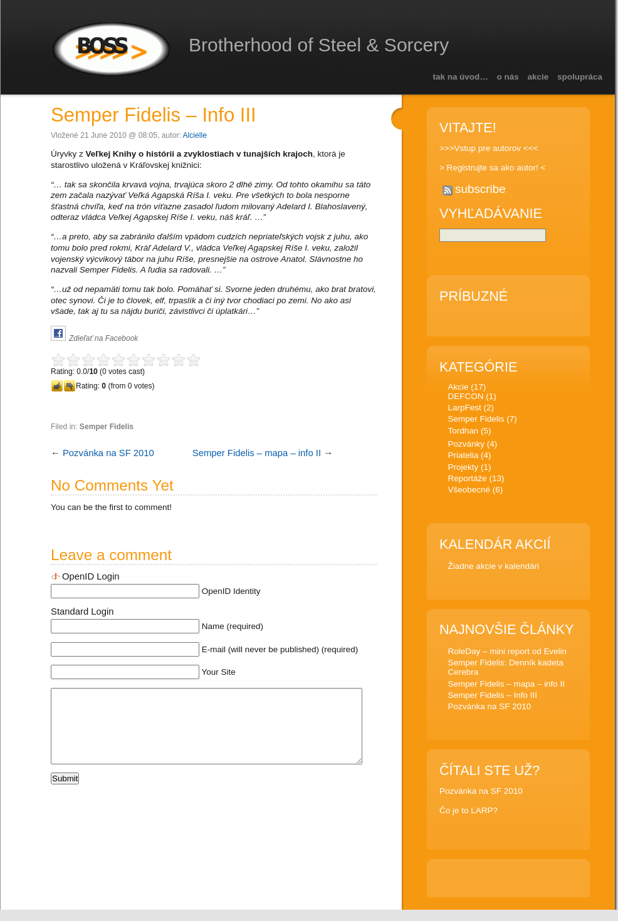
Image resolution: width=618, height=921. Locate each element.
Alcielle (195, 135)
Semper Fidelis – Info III (153, 115)
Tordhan (463, 432)
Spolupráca (579, 76)
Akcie (538, 76)
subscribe (480, 188)
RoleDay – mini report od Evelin (507, 653)
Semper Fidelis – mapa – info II (256, 453)
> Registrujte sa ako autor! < (492, 167)
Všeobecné (469, 491)
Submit (65, 793)
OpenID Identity (231, 591)
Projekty (463, 469)
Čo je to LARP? (468, 812)
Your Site (219, 672)
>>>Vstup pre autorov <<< (488, 148)
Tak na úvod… (460, 76)
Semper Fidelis (107, 426)
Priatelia (463, 457)
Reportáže (467, 480)
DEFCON (465, 398)
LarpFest (464, 409)
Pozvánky (466, 445)
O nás (508, 76)
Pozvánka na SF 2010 (108, 453)
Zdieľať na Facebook (103, 338)
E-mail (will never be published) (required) (280, 649)
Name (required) (232, 626)
